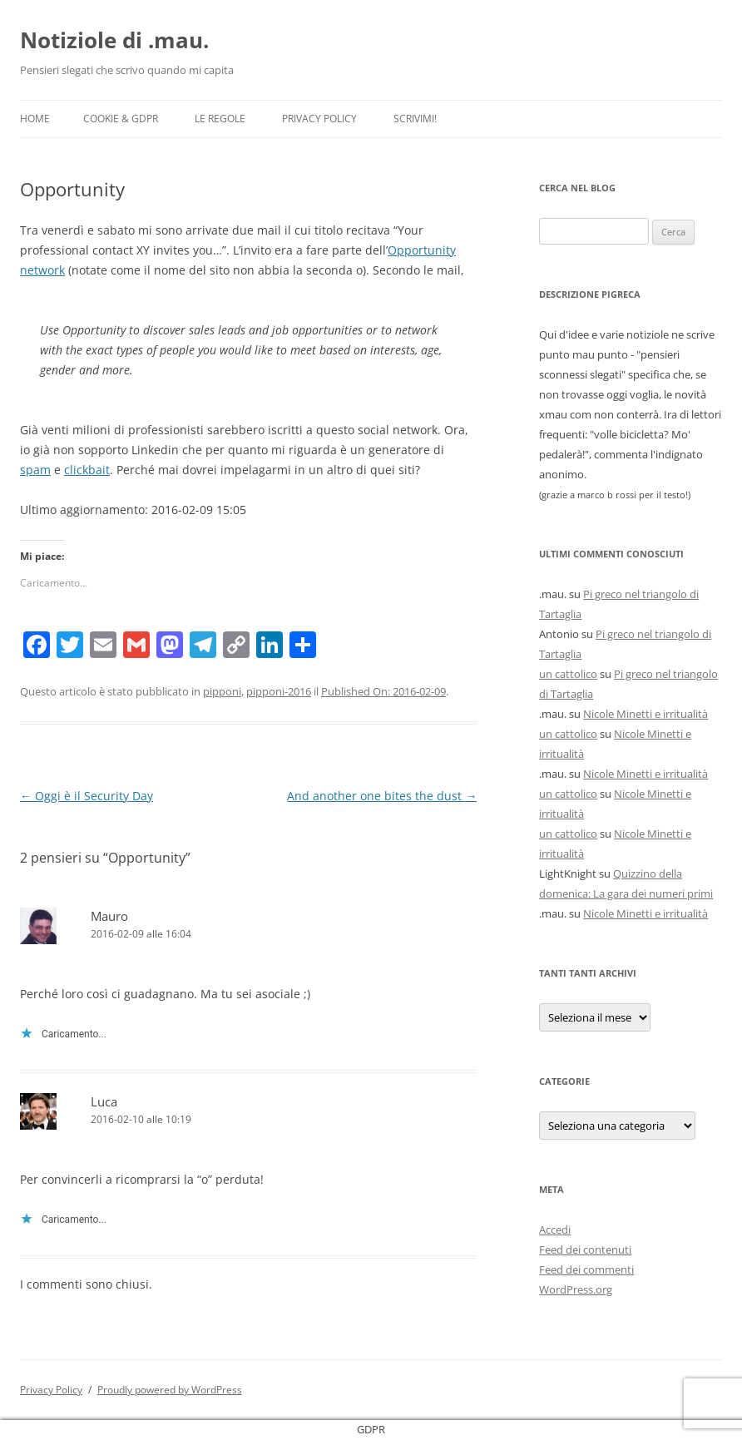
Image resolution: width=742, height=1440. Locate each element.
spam (35, 470)
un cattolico (568, 673)
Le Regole (220, 118)
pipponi (222, 691)
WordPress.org (575, 1289)
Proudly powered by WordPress (169, 1390)
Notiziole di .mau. (114, 40)
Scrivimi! (415, 118)
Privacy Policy (319, 118)
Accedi (555, 1229)
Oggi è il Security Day (86, 796)
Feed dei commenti (586, 1269)
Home (35, 118)
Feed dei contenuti (585, 1249)
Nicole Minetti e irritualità (645, 713)
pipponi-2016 (278, 691)
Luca (104, 1101)
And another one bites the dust (382, 796)
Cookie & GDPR (120, 118)
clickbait (87, 470)
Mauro (109, 916)
